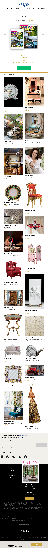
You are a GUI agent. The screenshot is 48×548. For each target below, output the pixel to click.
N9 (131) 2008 (30, 20)
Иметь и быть (7, 176)
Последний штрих (30, 107)
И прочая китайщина (9, 141)
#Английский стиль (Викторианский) (24, 62)
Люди (38, 8)
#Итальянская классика (24, 59)
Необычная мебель (30, 140)
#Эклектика (24, 60)
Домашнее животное (30, 358)
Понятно (37, 544)
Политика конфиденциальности (20, 520)
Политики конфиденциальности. (15, 546)
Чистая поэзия (7, 358)
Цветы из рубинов (30, 235)
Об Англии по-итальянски (10, 282)
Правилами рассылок (21, 448)
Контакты (34, 516)
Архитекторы (24, 8)
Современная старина (9, 385)
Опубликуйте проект (29, 499)
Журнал (43, 8)
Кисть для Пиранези (30, 426)
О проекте (3, 516)
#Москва (24, 64)
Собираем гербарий (9, 421)
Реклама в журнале (24, 516)
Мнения (31, 12)
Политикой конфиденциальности (9, 448)
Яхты (16, 12)
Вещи (34, 8)
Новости (5, 8)
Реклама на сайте (12, 516)
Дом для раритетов (8, 307)
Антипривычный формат (10, 202)
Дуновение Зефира (30, 268)
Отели (20, 12)
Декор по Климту (29, 337)
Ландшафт (18, 8)
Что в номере (29, 492)
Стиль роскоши (29, 377)
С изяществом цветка (31, 310)
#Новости (24, 55)
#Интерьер (24, 57)
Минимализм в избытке (10, 225)
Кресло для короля (30, 210)
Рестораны (25, 12)
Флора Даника (7, 108)
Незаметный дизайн (9, 253)
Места (30, 8)
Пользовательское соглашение (28, 518)
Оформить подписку (24, 67)
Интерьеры (11, 8)
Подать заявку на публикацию (9, 518)
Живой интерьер (29, 175)
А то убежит (7, 338)
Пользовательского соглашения (37, 447)
